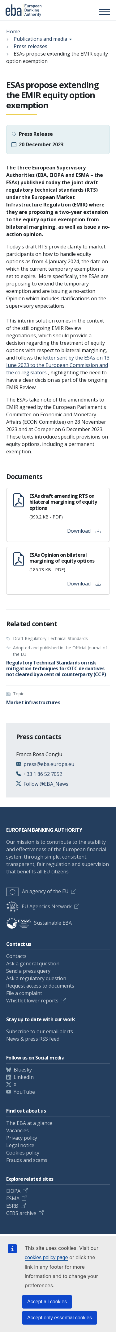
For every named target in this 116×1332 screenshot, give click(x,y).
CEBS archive (21, 1213)
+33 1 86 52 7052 (43, 774)
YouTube (24, 1091)
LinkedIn (24, 1077)
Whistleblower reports (32, 1000)
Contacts (16, 956)
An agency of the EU (37, 891)
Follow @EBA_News (46, 783)
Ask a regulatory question (36, 978)
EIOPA (13, 1191)
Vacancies (17, 1130)
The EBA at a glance (29, 1123)
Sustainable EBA (39, 922)
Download (84, 530)
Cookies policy (22, 1152)
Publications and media (40, 38)
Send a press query (28, 971)
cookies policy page (46, 1257)
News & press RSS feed (32, 1038)
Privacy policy (21, 1137)
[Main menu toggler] (103, 12)
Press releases (30, 46)
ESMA (12, 1198)
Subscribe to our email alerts (39, 1031)
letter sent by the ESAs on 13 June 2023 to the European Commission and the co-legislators (58, 365)
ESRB (12, 1205)
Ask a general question (32, 963)
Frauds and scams (26, 1160)
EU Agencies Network (39, 906)
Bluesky (23, 1069)
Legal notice (20, 1145)
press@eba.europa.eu (49, 764)
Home (13, 31)
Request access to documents (40, 985)
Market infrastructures (33, 702)
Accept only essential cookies (59, 1317)
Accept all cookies (47, 1301)
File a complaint (24, 993)
